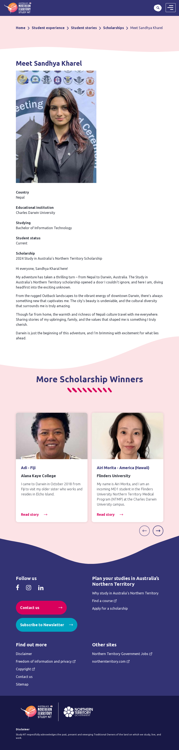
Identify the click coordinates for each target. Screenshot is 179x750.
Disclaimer (24, 654)
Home (20, 28)
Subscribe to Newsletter (42, 625)
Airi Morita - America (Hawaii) (123, 468)
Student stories (84, 28)
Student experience (48, 28)
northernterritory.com (109, 661)
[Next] (158, 531)
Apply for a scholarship (110, 608)
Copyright (23, 669)
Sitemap (22, 684)
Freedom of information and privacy (44, 661)
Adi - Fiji (28, 468)
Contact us (29, 607)
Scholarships (113, 28)
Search (157, 8)
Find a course (102, 601)
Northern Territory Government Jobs (120, 654)
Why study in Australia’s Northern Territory (125, 593)
